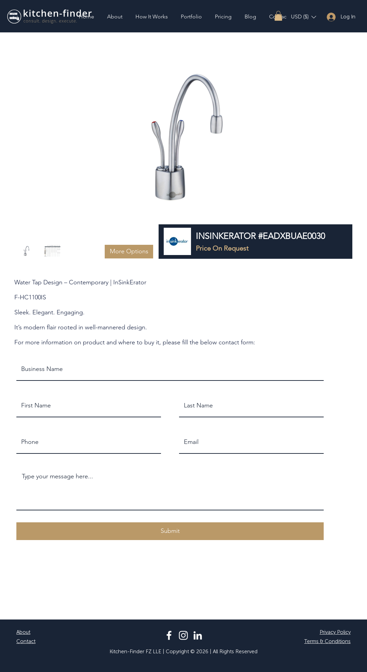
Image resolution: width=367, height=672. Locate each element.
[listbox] (304, 17)
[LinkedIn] (198, 635)
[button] (278, 16)
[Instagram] (183, 635)
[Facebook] (169, 635)
